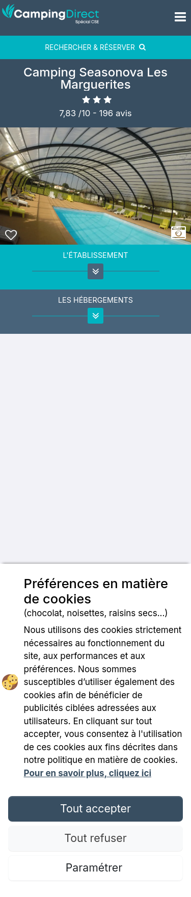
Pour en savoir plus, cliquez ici (87, 773)
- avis (112, 113)
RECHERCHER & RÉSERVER (95, 47)
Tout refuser (95, 838)
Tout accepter (95, 808)
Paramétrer (95, 867)
